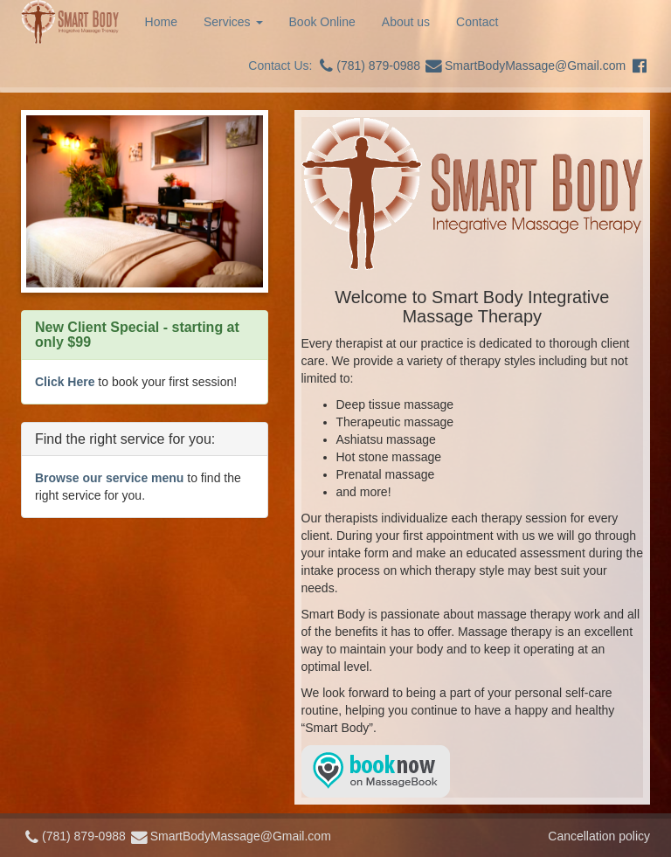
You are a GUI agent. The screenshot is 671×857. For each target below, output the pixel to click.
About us (406, 22)
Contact (477, 22)
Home (161, 22)
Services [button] (233, 22)
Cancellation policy (599, 836)
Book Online (322, 22)
